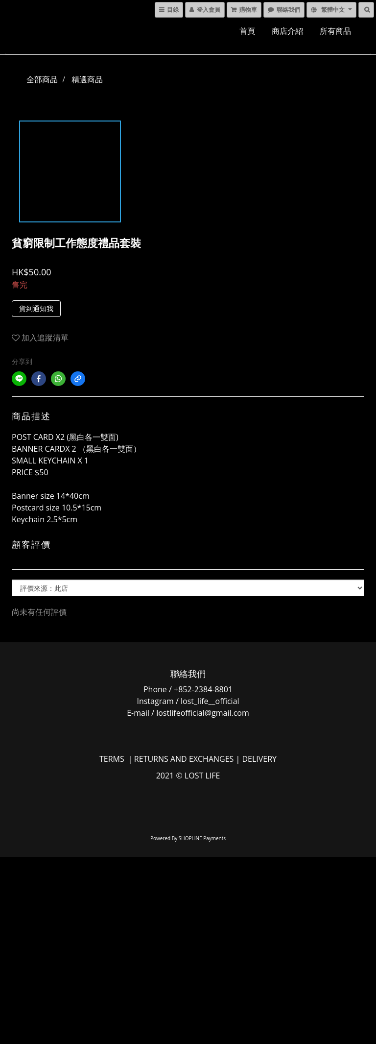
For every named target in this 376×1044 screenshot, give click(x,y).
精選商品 (87, 79)
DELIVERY (259, 758)
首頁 (247, 30)
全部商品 (42, 79)
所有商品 (335, 30)
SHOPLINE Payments (202, 838)
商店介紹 (287, 30)
